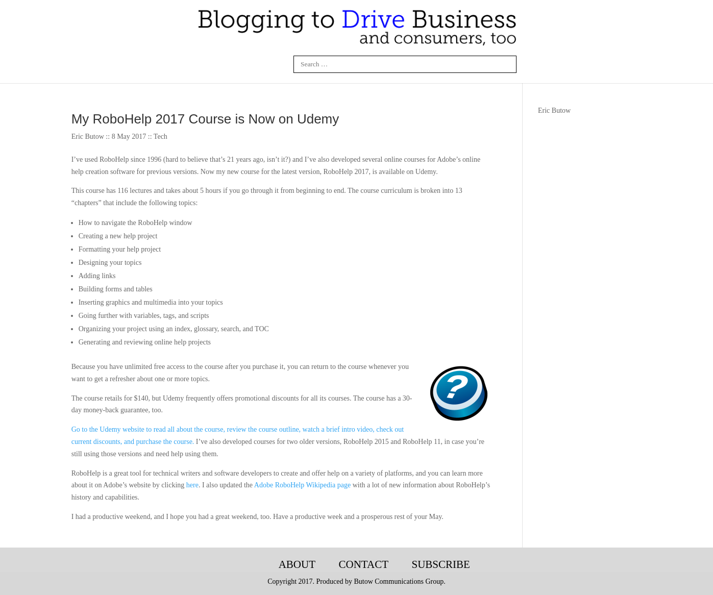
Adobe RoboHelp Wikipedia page (302, 485)
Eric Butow (554, 110)
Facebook (206, 64)
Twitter (255, 64)
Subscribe (440, 564)
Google (279, 64)
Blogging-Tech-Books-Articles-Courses (249, 565)
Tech (160, 136)
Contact (363, 564)
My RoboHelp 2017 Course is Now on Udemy (205, 119)
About (297, 564)
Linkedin (231, 64)
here (192, 485)
